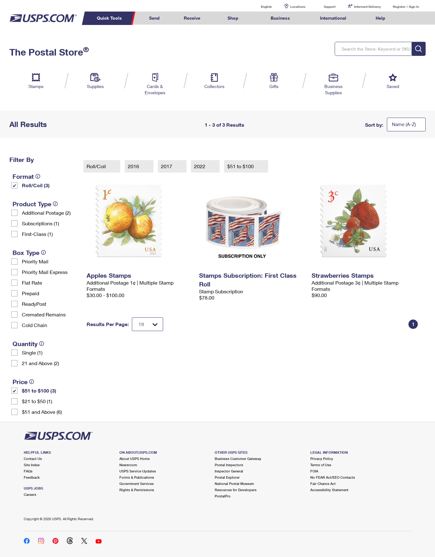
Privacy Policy (321, 459)
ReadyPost (34, 304)
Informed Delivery (367, 6)
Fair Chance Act (323, 483)
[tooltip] (37, 176)
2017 (167, 166)
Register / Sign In (406, 6)
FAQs (28, 471)
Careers (30, 494)
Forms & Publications (136, 477)
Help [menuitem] (380, 18)
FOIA (314, 471)
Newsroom (128, 465)
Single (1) (32, 352)
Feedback (32, 477)
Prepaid (30, 293)
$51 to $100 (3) (39, 390)
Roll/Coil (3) (36, 185)
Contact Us (33, 459)
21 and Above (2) (40, 363)
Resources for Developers (236, 490)
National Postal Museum (234, 483)
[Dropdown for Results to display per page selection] (147, 324)
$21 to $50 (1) (37, 401)
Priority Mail (35, 261)
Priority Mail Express (45, 272)
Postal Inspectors (229, 465)
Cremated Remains (44, 314)
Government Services (136, 483)
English (260, 6)
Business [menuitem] (280, 18)
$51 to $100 (241, 166)
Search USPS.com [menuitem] (409, 18)
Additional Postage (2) (46, 213)
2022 (200, 166)
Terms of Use (320, 465)
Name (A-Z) (404, 124)
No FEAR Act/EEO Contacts (332, 477)
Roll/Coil (97, 166)
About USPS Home (134, 459)
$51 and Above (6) (42, 412)
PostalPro (223, 496)
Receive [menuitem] (192, 18)
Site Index (32, 465)
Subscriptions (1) (40, 223)
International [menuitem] (333, 18)
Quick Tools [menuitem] (109, 18)
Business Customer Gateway (238, 459)
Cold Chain (34, 325)
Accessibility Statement (329, 490)
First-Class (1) (37, 234)
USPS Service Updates (137, 471)
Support (330, 6)
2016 (134, 166)
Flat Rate (32, 283)
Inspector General (229, 471)
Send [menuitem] (154, 18)
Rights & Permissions (136, 490)
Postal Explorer (227, 477)
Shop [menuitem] (233, 18)
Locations (297, 6)
